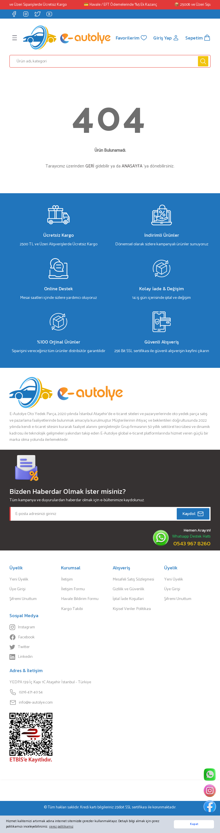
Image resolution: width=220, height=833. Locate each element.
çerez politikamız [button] (61, 826)
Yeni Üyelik (18, 579)
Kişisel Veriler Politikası (132, 609)
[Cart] (198, 37)
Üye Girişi (17, 589)
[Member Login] (166, 37)
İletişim (67, 579)
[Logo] (67, 37)
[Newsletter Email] (110, 514)
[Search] (110, 61)
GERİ (89, 166)
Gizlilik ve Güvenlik (128, 589)
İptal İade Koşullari (128, 599)
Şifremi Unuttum (23, 599)
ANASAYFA (132, 166)
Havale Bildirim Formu (80, 599)
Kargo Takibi (72, 609)
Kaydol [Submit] (193, 513)
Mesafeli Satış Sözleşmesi (133, 579)
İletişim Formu (73, 589)
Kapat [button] (194, 824)
